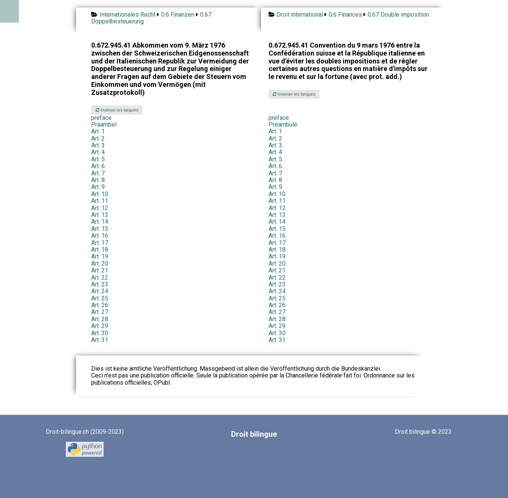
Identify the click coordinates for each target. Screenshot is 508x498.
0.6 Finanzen (177, 14)
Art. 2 (98, 138)
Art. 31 (99, 339)
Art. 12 (99, 208)
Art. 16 (99, 235)
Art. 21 (99, 270)
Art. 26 (99, 305)
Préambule (283, 124)
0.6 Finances (345, 14)
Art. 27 (99, 312)
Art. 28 (99, 319)
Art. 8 (98, 180)
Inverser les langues (117, 110)
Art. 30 (99, 333)
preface (101, 117)
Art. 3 (98, 145)
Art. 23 (99, 284)
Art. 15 (99, 228)
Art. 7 (98, 173)
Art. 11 (99, 200)
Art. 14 (99, 221)
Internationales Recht (127, 14)
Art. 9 (98, 186)
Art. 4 (98, 152)
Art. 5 (98, 159)
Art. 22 (99, 277)
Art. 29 (99, 325)
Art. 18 (99, 249)
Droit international (300, 14)
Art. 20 (99, 263)
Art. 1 (98, 131)
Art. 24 (99, 291)
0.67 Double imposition (398, 14)
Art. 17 (99, 242)
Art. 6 (98, 166)
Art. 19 (99, 256)
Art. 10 (99, 194)
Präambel (104, 124)
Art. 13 (99, 214)
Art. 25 (99, 298)
